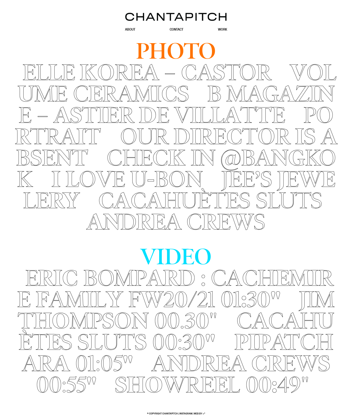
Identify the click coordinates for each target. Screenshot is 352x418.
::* (204, 413)
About (130, 29)
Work (222, 29)
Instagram (185, 413)
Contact (176, 29)
